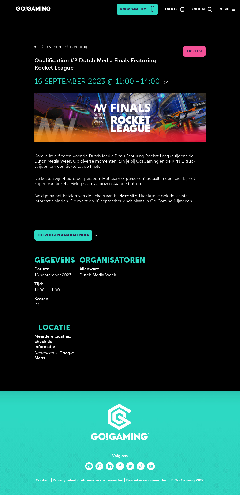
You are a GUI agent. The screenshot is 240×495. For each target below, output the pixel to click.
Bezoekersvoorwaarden (147, 480)
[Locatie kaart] (104, 347)
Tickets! (194, 51)
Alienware (89, 269)
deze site (128, 195)
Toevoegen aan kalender (63, 235)
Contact (43, 480)
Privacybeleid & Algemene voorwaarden (88, 480)
